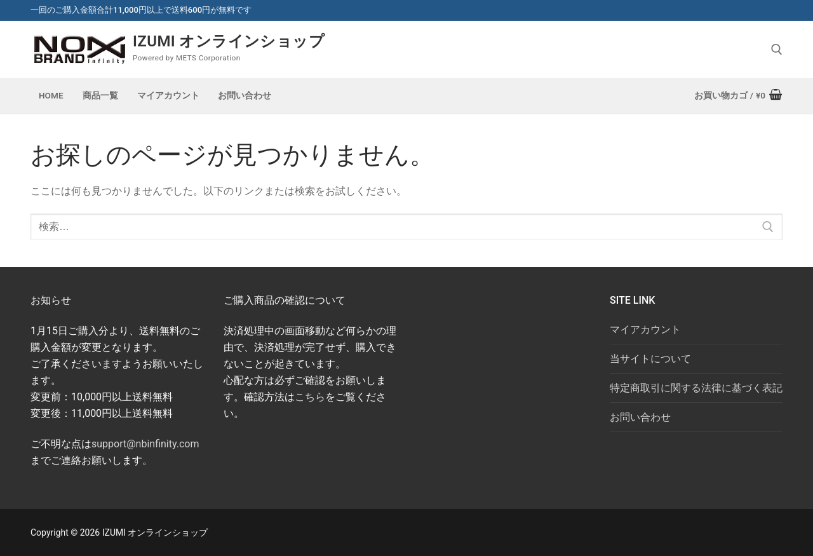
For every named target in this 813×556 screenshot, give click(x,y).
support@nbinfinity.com (145, 444)
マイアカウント (645, 329)
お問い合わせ (640, 417)
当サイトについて (650, 359)
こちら (310, 397)
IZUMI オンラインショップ (229, 41)
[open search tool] (777, 49)
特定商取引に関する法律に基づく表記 (696, 388)
